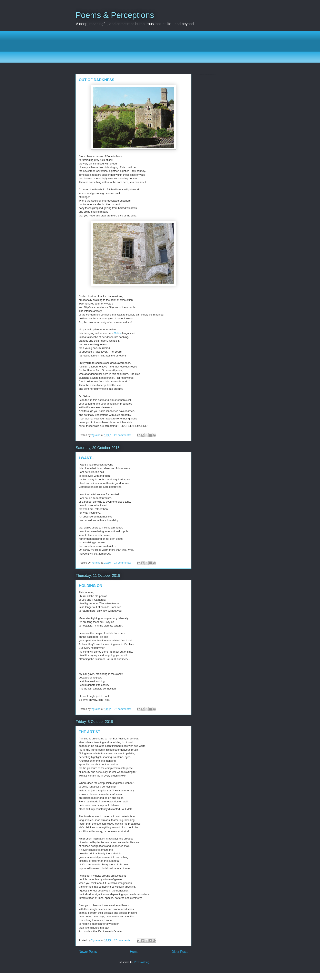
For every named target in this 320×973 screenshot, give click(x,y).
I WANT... (86, 458)
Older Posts (180, 951)
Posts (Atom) (141, 962)
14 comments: (122, 562)
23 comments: (122, 435)
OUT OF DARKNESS (96, 80)
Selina (117, 333)
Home (134, 951)
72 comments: (122, 708)
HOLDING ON (90, 586)
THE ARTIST (89, 732)
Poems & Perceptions (115, 15)
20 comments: (122, 940)
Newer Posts (88, 951)
